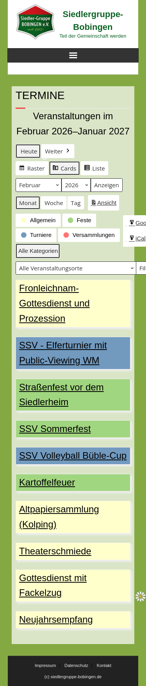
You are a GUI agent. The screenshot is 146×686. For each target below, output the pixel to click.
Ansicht (104, 204)
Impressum (45, 665)
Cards (64, 169)
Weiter (58, 151)
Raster (32, 169)
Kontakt (104, 665)
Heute (29, 151)
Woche (53, 203)
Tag (76, 203)
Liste (94, 169)
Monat (28, 203)
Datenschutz (76, 665)
